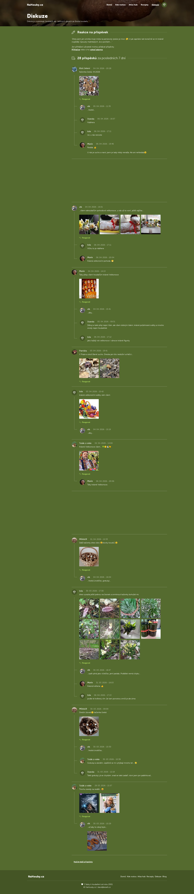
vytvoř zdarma (96, 50)
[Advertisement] (47, 70)
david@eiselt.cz (104, 887)
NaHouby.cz (35, 4)
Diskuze (155, 5)
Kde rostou (120, 5)
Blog (164, 876)
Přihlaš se (76, 50)
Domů (109, 5)
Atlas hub (133, 5)
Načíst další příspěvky (83, 862)
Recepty (144, 5)
